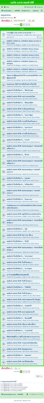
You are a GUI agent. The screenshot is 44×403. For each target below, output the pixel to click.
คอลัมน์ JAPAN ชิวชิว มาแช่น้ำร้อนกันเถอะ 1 (22, 134)
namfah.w (19, 277)
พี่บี (15, 17)
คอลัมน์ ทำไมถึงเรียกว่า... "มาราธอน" (19, 268)
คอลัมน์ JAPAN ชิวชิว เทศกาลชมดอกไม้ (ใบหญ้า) (23, 299)
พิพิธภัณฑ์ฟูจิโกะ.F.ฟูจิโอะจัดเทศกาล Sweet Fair (23, 337)
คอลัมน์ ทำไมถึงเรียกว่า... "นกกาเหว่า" (20, 127)
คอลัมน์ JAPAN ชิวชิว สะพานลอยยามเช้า (21, 312)
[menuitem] (6, 7)
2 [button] (23, 25)
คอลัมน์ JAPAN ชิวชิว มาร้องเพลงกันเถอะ (21, 109)
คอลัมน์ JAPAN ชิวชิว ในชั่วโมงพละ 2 (19, 281)
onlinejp (18, 80)
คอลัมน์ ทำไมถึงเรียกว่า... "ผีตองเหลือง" (20, 103)
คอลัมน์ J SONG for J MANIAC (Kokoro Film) (23, 55)
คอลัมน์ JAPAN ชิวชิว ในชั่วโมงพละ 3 (19, 262)
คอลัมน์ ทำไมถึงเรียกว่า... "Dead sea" (20, 199)
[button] (29, 24)
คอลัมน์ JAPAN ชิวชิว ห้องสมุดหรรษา (19, 349)
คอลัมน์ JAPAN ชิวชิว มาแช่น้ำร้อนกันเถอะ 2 (22, 121)
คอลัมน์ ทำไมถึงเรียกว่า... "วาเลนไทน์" (20, 330)
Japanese (6, 15)
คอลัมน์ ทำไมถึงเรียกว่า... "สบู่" (17, 229)
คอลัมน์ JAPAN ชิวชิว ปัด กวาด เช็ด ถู (20, 235)
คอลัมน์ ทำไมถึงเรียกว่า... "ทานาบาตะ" (20, 256)
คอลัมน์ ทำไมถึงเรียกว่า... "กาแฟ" (18, 140)
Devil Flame (19, 35)
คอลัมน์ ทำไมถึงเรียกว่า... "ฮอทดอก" (19, 355)
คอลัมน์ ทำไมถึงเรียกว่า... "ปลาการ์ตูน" (20, 115)
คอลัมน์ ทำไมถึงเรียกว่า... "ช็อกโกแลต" (20, 90)
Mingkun (18, 45)
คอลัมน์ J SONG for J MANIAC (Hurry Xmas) (23, 49)
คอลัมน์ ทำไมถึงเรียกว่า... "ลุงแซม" (19, 178)
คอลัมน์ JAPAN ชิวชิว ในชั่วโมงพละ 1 (19, 293)
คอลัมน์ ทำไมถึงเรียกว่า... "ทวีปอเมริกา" (20, 184)
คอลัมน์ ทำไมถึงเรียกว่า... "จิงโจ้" (18, 241)
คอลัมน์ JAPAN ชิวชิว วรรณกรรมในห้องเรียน (22, 343)
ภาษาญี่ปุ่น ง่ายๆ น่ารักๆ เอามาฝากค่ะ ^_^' (21, 33)
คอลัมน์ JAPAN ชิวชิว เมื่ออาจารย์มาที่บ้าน (21, 324)
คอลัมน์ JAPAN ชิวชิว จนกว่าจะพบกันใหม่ (21, 96)
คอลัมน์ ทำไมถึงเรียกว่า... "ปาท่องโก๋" (19, 306)
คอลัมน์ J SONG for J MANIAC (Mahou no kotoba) (25, 69)
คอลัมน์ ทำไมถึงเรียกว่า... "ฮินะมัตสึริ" (19, 318)
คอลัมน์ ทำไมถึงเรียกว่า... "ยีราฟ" (18, 155)
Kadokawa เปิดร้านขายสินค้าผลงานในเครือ (21, 84)
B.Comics (10, 17)
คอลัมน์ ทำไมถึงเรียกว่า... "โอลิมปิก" (19, 287)
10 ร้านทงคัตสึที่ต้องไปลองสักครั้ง (18, 275)
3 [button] (26, 25)
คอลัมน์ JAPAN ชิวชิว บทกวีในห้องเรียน (20, 361)
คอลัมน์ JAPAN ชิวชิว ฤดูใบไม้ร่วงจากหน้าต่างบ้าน (24, 214)
